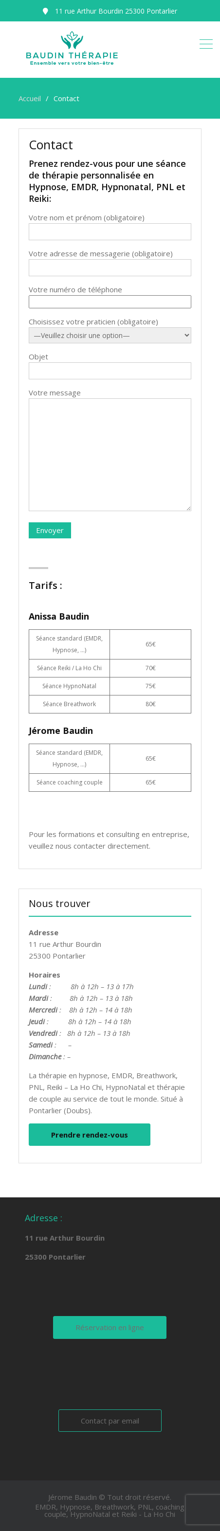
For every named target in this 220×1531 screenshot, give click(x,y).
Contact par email (110, 1420)
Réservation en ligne (109, 1327)
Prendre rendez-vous (89, 1134)
